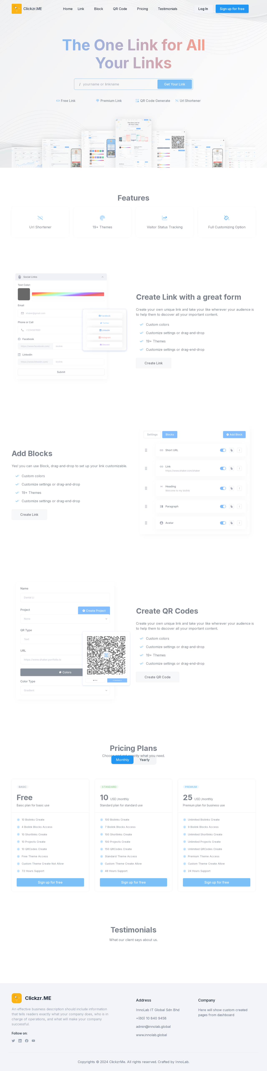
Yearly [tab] (145, 760)
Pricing (142, 9)
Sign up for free (232, 9)
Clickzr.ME (32, 8)
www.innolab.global (151, 1035)
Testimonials (167, 9)
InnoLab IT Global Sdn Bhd (157, 1010)
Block (98, 9)
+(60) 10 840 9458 (151, 1018)
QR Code (120, 9)
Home (68, 9)
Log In (203, 9)
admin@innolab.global (153, 1026)
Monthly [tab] (122, 760)
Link (81, 9)
